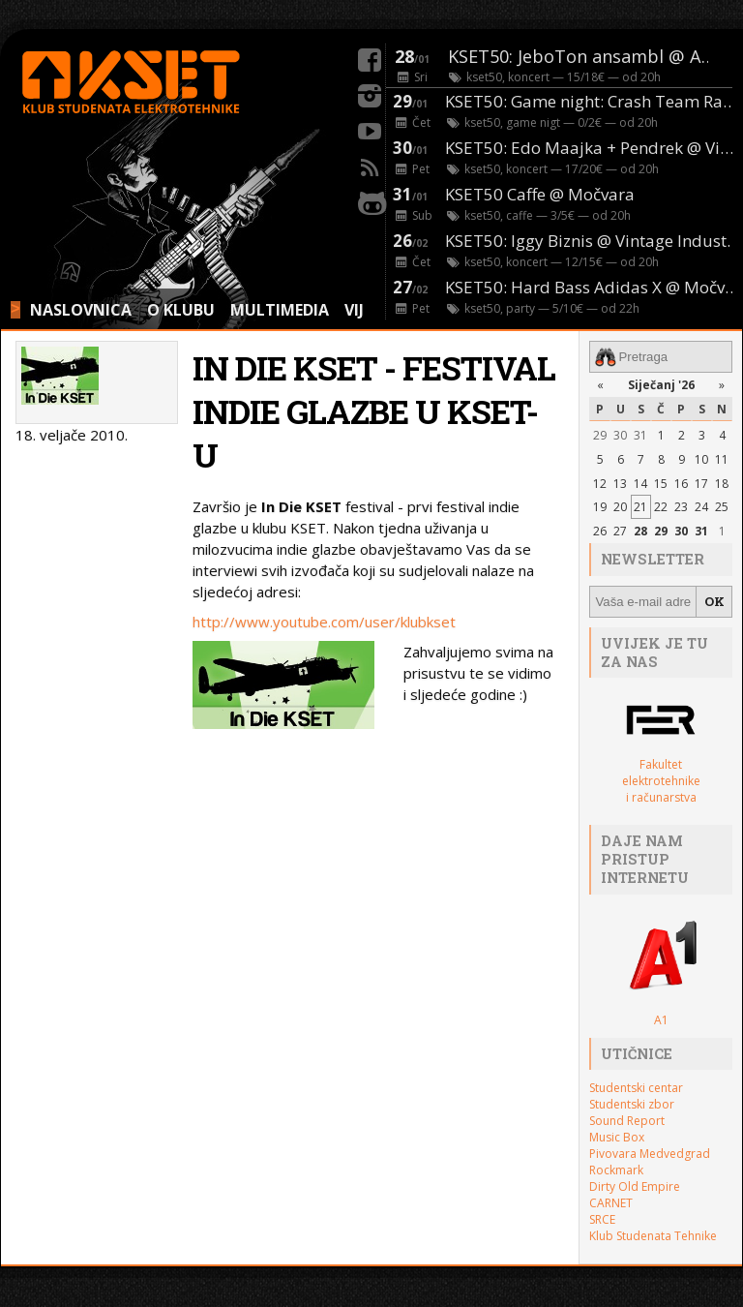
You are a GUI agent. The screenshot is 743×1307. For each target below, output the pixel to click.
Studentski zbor (631, 1104)
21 (640, 507)
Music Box (616, 1137)
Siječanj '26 (661, 385)
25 (721, 507)
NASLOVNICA (81, 309)
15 (661, 483)
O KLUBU (181, 309)
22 (661, 507)
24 (701, 507)
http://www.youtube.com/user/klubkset (324, 621)
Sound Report (627, 1120)
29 (600, 435)
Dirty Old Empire (634, 1186)
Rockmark (616, 1170)
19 (600, 507)
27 (620, 531)
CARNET (611, 1203)
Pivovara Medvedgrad (649, 1153)
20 (620, 507)
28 (640, 531)
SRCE (602, 1219)
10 (701, 459)
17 (701, 483)
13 (620, 483)
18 (721, 483)
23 (681, 507)
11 (721, 459)
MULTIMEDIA (279, 309)
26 (600, 531)
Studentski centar (636, 1087)
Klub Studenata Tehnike (653, 1236)
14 (640, 483)
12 (600, 483)
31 (640, 435)
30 (620, 435)
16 (681, 483)
